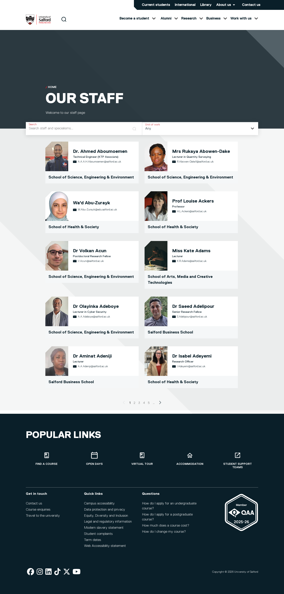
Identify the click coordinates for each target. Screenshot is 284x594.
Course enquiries (38, 509)
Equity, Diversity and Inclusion (106, 515)
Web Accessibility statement (105, 546)
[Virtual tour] (142, 459)
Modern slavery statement (103, 528)
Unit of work (152, 127)
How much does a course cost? (165, 525)
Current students (156, 5)
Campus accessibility (99, 503)
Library (205, 5)
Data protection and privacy (104, 509)
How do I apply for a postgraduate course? (167, 517)
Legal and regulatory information (108, 521)
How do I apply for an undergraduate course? (169, 506)
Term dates (92, 540)
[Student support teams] (237, 460)
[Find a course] (46, 459)
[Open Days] (94, 459)
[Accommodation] (189, 459)
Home (52, 90)
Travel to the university (43, 515)
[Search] (63, 22)
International (185, 5)
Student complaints (98, 534)
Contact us (251, 5)
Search (33, 127)
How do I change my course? (164, 531)
